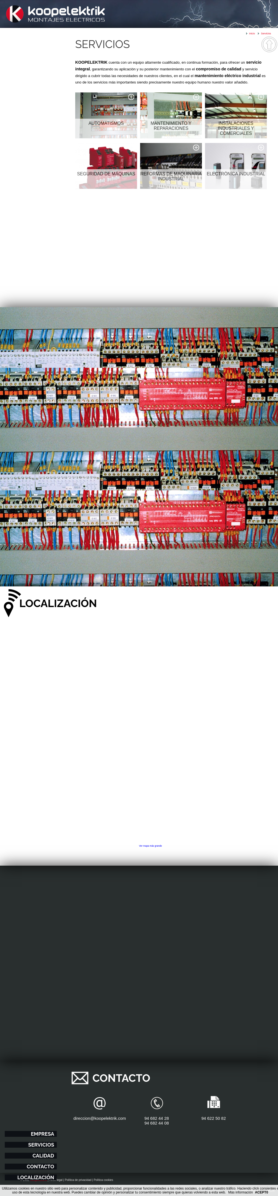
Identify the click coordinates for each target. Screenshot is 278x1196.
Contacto (40, 1166)
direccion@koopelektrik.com (99, 1118)
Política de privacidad (78, 1179)
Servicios (41, 1145)
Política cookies (103, 1179)
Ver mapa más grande (150, 845)
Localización (35, 1177)
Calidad (43, 1156)
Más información (240, 1192)
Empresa (42, 1134)
